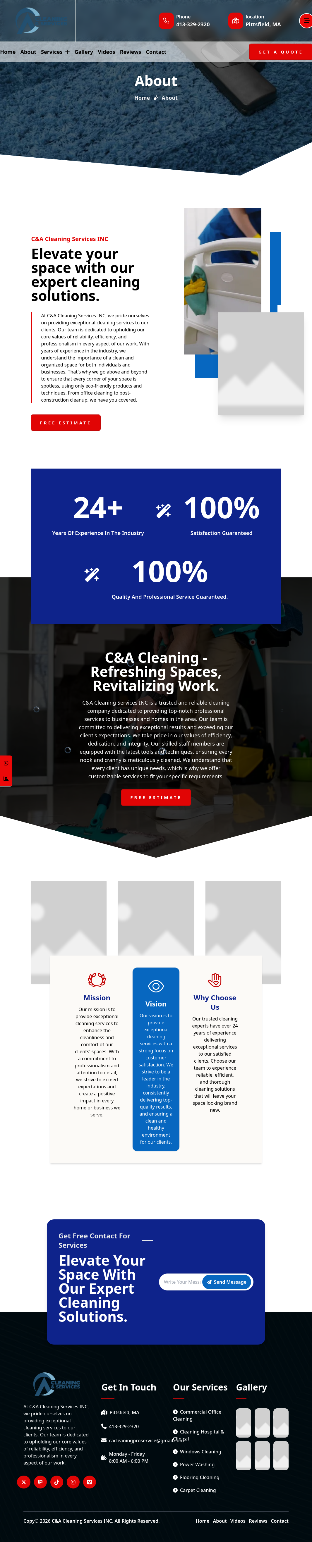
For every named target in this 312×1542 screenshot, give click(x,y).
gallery (84, 51)
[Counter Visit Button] (6, 779)
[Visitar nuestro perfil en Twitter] (23, 1482)
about (28, 51)
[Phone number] (193, 24)
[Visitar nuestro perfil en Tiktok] (56, 1482)
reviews (130, 51)
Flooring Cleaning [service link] (196, 1477)
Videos (238, 1521)
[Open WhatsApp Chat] (6, 763)
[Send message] (226, 1282)
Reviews (258, 1521)
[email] (134, 1440)
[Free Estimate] (155, 797)
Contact (280, 1521)
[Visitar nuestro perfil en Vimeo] (89, 1482)
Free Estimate (155, 797)
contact (156, 51)
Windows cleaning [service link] (197, 1451)
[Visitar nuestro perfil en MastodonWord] (40, 1482)
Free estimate (65, 423)
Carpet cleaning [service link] (194, 1490)
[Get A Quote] (281, 52)
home (8, 51)
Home (203, 1521)
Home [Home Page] (142, 97)
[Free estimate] (65, 422)
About (220, 1521)
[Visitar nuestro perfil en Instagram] (73, 1482)
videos (106, 51)
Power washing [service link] (194, 1464)
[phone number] (134, 1426)
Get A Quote (280, 52)
